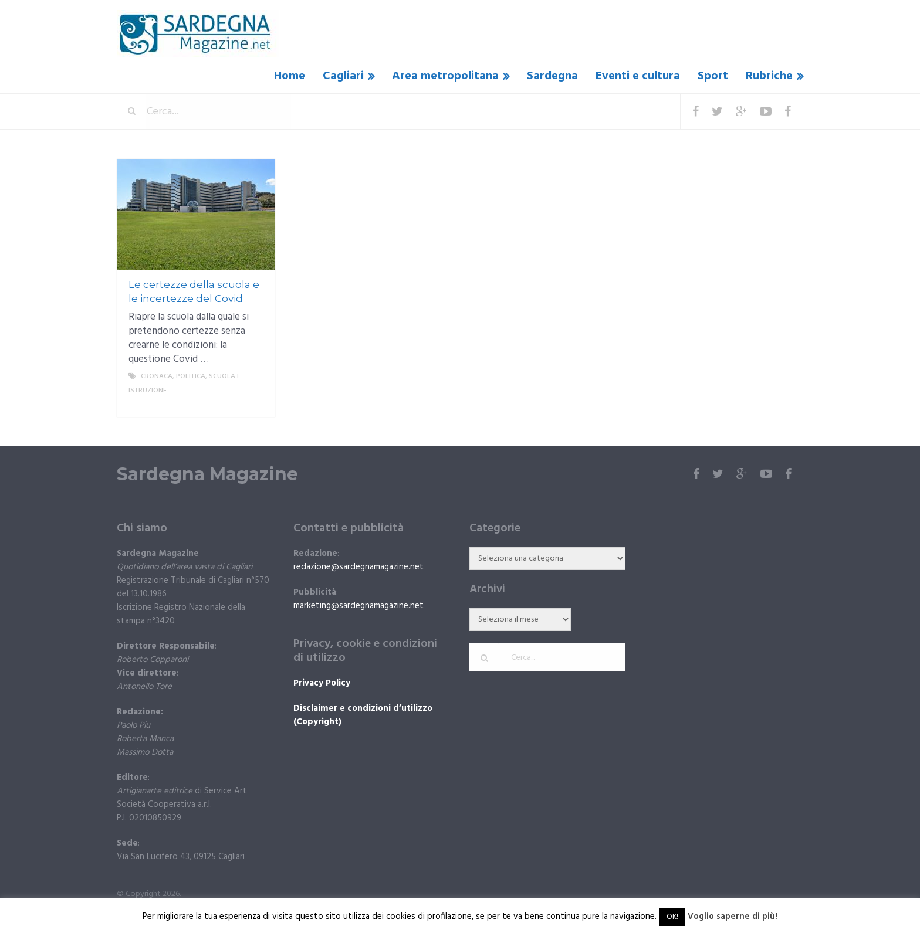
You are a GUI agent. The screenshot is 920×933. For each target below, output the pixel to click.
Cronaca (156, 376)
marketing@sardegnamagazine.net (358, 606)
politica (190, 376)
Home (289, 76)
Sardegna (552, 76)
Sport (713, 76)
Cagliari (343, 76)
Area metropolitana (445, 76)
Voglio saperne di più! (732, 917)
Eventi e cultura (638, 76)
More (256, 404)
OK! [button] (672, 917)
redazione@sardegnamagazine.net (358, 567)
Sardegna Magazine (207, 474)
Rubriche (769, 76)
